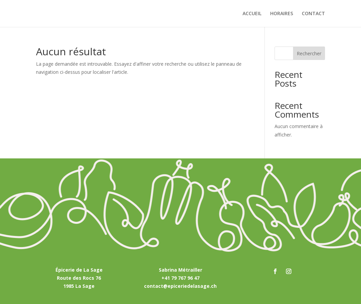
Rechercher (309, 53)
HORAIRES (281, 14)
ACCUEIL (252, 14)
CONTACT (313, 14)
